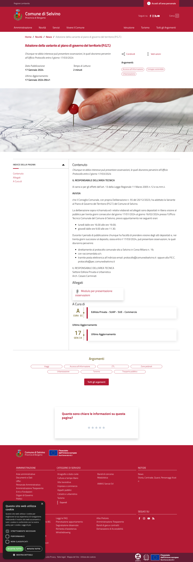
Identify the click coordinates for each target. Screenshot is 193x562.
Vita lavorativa (64, 482)
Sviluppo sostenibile (155, 69)
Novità (38, 37)
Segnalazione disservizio (67, 525)
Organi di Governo (24, 495)
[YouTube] (154, 15)
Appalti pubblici (64, 490)
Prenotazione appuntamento (69, 521)
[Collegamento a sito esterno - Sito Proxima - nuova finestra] (138, 557)
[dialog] (24, 530)
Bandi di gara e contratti (108, 525)
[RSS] (151, 15)
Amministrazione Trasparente (29, 488)
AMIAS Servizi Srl (105, 483)
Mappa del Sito (73, 556)
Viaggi (46, 366)
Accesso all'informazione (133, 69)
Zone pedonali (146, 366)
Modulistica (102, 477)
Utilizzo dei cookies (88, 556)
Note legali (61, 556)
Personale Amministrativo (28, 484)
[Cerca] (175, 15)
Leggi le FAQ (62, 518)
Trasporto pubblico (129, 371)
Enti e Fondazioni (24, 491)
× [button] (42, 504)
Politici (19, 498)
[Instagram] (148, 15)
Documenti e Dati (24, 477)
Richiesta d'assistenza (66, 528)
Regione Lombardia (22, 3)
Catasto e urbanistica (67, 494)
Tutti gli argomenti (96, 382)
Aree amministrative (25, 474)
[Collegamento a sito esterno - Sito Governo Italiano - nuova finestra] (146, 557)
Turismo (96, 371)
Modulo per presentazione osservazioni (93, 293)
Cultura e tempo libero (67, 478)
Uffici (18, 481)
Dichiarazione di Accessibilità (110, 528)
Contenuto (18, 173)
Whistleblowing (63, 532)
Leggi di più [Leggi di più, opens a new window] (26, 525)
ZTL (113, 366)
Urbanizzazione (129, 73)
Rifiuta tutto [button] (33, 549)
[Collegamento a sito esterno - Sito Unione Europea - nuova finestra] (62, 453)
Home (28, 37)
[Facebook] (146, 15)
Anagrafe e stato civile (67, 474)
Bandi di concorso (105, 474)
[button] (61, 502)
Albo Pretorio (103, 518)
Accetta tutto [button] (14, 549)
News (49, 37)
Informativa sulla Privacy (46, 556)
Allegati (17, 177)
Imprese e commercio (67, 486)
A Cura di (17, 181)
